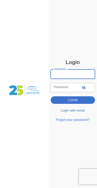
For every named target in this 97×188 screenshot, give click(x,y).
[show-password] (84, 87)
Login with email (73, 110)
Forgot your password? (73, 120)
